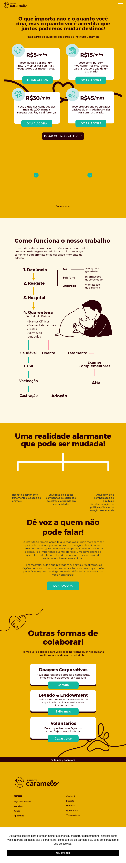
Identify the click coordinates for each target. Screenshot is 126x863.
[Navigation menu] (120, 5)
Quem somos (72, 810)
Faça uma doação (22, 801)
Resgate (70, 801)
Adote (17, 811)
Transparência (73, 815)
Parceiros (18, 806)
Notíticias (70, 805)
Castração (71, 796)
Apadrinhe (19, 815)
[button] (63, 685)
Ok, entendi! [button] (63, 853)
